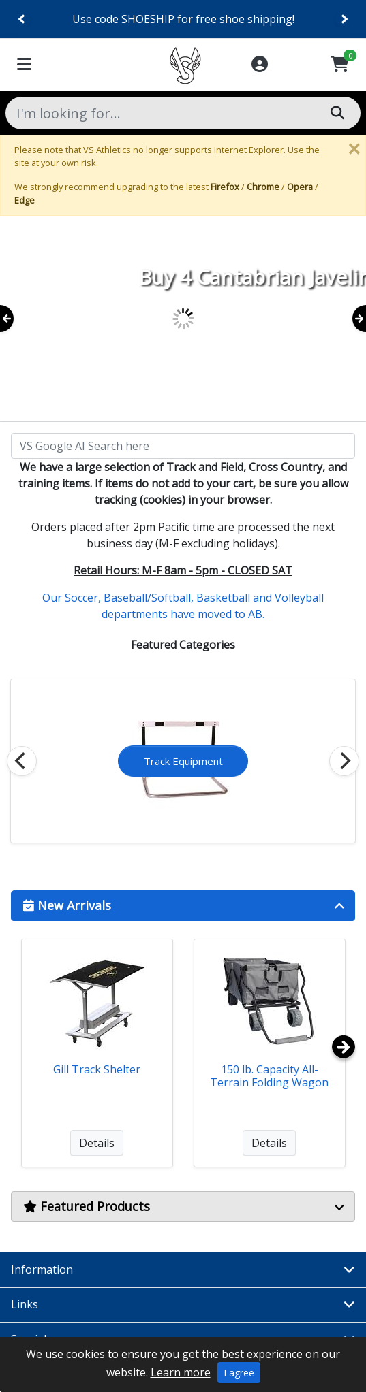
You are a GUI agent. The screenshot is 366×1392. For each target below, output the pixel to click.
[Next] (343, 19)
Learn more (181, 1372)
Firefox (225, 186)
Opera (300, 186)
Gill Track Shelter (96, 1069)
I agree (239, 1372)
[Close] (353, 149)
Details (97, 1142)
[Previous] (22, 19)
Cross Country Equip (183, 761)
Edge (24, 200)
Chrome (263, 186)
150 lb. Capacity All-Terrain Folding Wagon (269, 1076)
